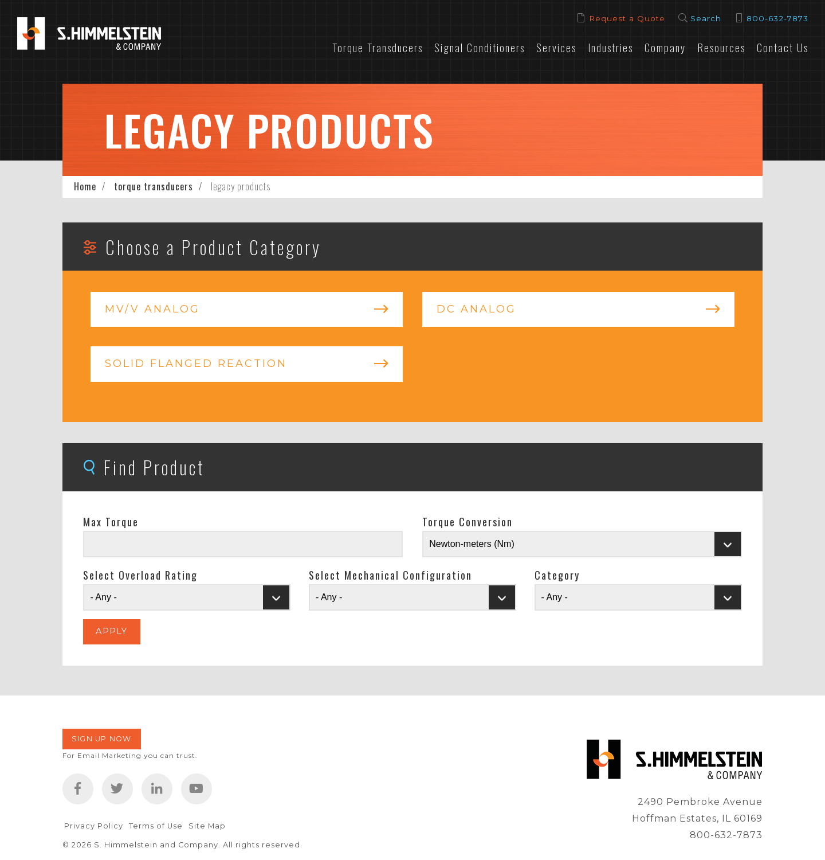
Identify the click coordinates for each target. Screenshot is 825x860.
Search (705, 18)
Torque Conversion (467, 521)
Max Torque (111, 521)
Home (85, 186)
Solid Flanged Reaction (196, 363)
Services (556, 47)
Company (665, 47)
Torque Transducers (377, 47)
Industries (610, 47)
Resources (721, 47)
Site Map (207, 826)
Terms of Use (156, 826)
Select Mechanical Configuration (390, 575)
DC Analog (476, 309)
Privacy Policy (93, 826)
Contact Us (782, 47)
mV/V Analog (152, 309)
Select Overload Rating (140, 575)
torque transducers (153, 186)
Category (557, 575)
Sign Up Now (102, 738)
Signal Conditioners (479, 47)
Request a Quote (627, 18)
